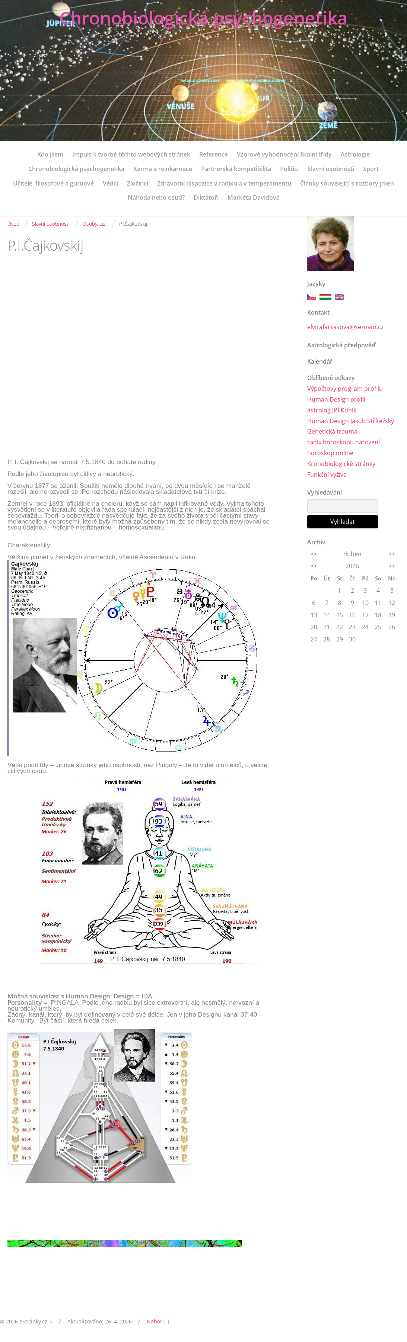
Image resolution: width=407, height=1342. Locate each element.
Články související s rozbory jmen (347, 183)
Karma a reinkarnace (162, 169)
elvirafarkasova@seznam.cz (345, 327)
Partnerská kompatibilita (236, 169)
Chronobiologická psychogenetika (203, 18)
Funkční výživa (327, 474)
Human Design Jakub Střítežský (350, 421)
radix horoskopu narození (343, 442)
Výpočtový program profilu (345, 388)
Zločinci (137, 183)
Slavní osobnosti (331, 169)
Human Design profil (336, 399)
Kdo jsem (50, 154)
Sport (371, 169)
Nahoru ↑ (158, 1321)
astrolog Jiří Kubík (331, 410)
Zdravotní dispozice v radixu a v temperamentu (224, 183)
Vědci (110, 183)
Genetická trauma (332, 431)
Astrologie (355, 154)
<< (314, 554)
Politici (289, 169)
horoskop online (330, 453)
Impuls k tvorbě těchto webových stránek (131, 154)
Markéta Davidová (254, 197)
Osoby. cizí (94, 223)
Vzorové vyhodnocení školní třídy (284, 154)
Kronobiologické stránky (341, 464)
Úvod (13, 223)
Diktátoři (206, 197)
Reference (213, 154)
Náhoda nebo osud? (156, 197)
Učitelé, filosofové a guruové (53, 183)
